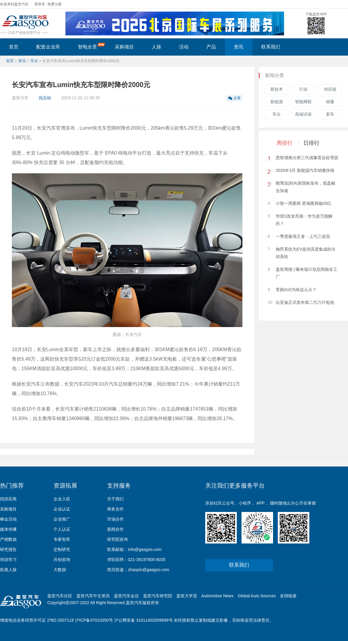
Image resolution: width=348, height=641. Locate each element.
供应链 (330, 89)
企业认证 (62, 509)
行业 (303, 89)
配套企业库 (48, 46)
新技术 (276, 89)
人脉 (156, 46)
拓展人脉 (8, 569)
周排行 (285, 143)
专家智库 (62, 539)
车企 (34, 61)
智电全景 (91, 46)
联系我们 (270, 46)
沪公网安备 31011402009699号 (143, 620)
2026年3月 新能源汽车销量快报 (305, 170)
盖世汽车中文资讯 (93, 595)
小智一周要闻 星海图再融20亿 (303, 203)
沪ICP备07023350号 (94, 620)
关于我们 (115, 499)
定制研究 (62, 549)
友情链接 (288, 595)
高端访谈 (303, 114)
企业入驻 (62, 499)
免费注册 (54, 4)
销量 (330, 101)
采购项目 (124, 46)
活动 (184, 46)
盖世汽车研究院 (157, 595)
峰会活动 (8, 519)
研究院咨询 (117, 539)
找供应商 (8, 499)
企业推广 (62, 519)
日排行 (311, 143)
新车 (330, 114)
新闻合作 (115, 529)
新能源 (276, 101)
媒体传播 (8, 529)
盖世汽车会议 (126, 595)
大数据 (60, 569)
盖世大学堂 (186, 595)
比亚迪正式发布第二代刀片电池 (305, 302)
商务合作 (115, 509)
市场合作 (115, 519)
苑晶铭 (45, 97)
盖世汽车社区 (59, 595)
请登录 (39, 4)
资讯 (238, 46)
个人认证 (62, 529)
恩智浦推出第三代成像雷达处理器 (307, 157)
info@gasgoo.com (145, 549)
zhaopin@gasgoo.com (149, 569)
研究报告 (8, 549)
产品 (211, 46)
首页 (13, 46)
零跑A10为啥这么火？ (296, 289)
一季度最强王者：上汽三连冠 (303, 236)
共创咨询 (62, 559)
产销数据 (8, 539)
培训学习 (8, 559)
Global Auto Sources (257, 595)
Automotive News (217, 595)
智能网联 (303, 101)
